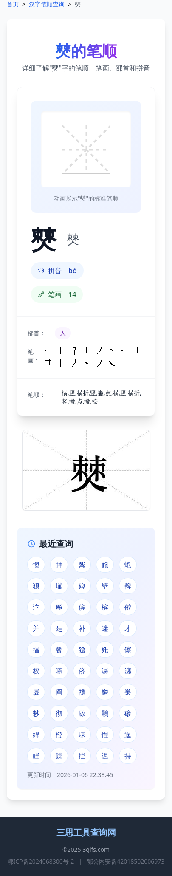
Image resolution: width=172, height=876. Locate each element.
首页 (13, 4)
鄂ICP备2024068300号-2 (41, 861)
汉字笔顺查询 (47, 4)
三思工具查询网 (86, 832)
